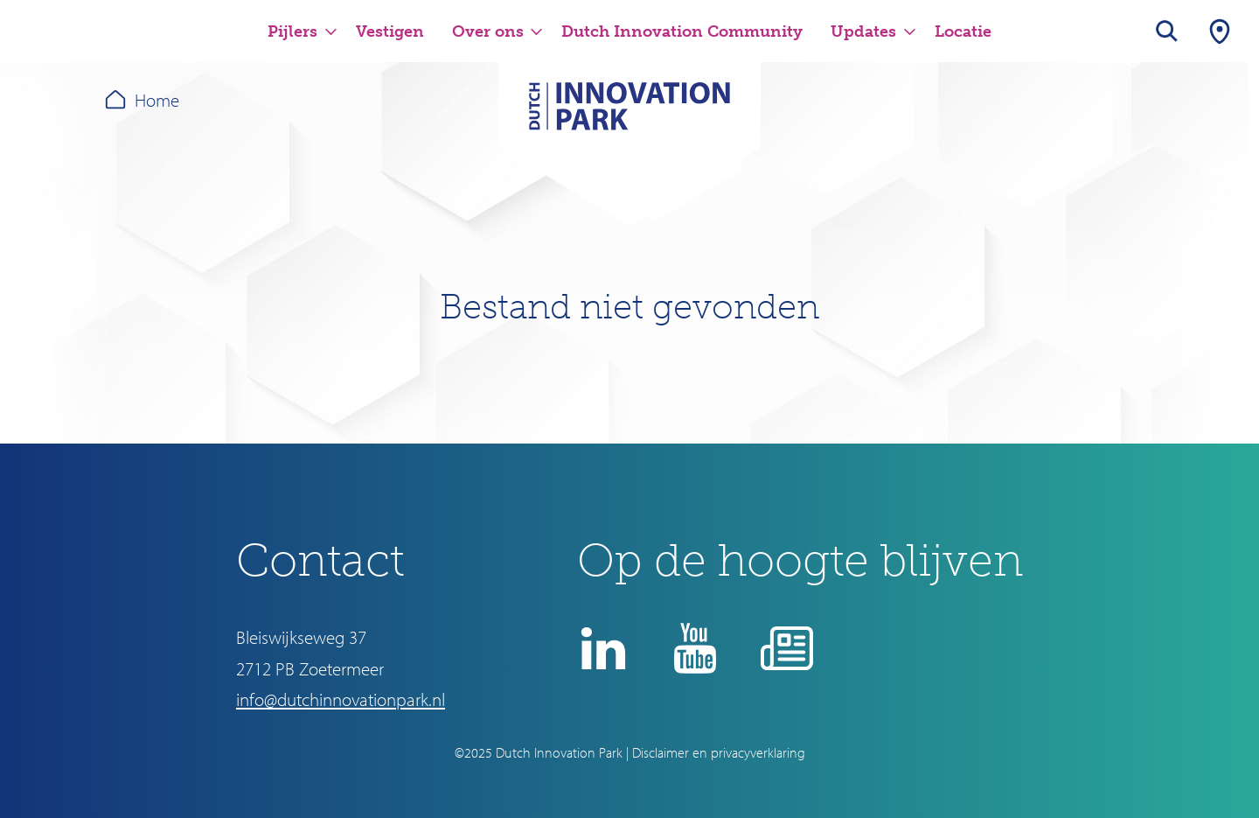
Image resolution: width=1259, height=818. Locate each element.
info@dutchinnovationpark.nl (340, 699)
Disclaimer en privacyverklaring (718, 752)
